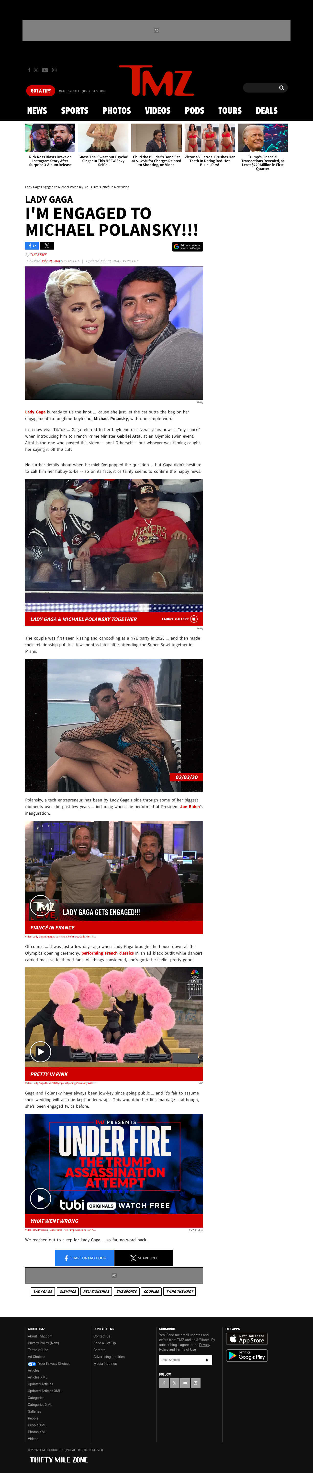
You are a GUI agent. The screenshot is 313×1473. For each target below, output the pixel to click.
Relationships (96, 1291)
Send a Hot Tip (105, 1343)
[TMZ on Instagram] (54, 70)
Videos (157, 111)
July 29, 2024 (51, 261)
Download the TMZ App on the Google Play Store (247, 1355)
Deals (267, 111)
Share (84, 1258)
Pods (194, 111)
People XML (37, 1425)
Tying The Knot (179, 1291)
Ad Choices (36, 1357)
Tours (230, 111)
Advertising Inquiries (109, 1357)
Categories (36, 1398)
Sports (74, 111)
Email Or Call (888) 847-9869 (81, 91)
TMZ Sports (126, 1291)
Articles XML (37, 1377)
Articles (34, 1370)
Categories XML (40, 1405)
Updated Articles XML (44, 1391)
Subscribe (207, 1360)
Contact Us (102, 1336)
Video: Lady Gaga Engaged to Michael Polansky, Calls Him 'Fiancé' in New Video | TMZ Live (60, 936)
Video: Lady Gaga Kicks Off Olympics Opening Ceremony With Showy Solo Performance (60, 1083)
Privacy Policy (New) (43, 1343)
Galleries (34, 1411)
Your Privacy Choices (49, 1364)
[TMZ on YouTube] (185, 1383)
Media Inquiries (105, 1364)
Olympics (67, 1291)
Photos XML (37, 1432)
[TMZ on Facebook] (29, 70)
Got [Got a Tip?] (41, 91)
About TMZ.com (40, 1336)
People (33, 1418)
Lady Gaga (43, 1291)
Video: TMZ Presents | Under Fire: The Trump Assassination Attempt (60, 1229)
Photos (116, 111)
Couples (151, 1291)
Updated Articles (40, 1384)
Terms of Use (38, 1350)
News (37, 111)
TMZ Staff (38, 254)
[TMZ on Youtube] (45, 70)
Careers (99, 1350)
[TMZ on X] (36, 70)
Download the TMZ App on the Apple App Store (247, 1339)
